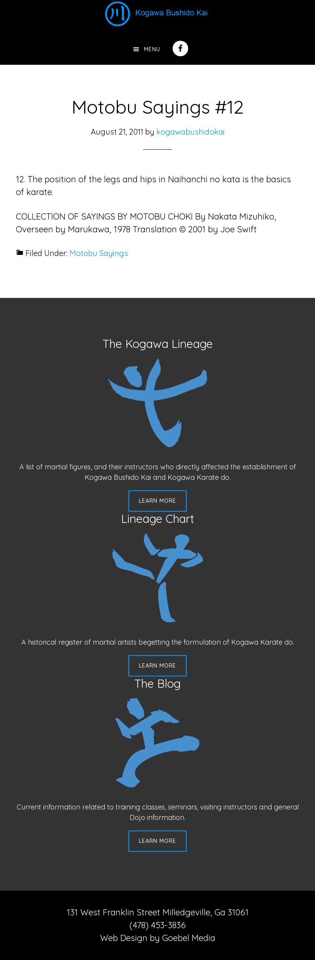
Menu (152, 49)
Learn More (157, 500)
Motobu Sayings (98, 253)
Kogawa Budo (157, 13)
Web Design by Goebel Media (157, 937)
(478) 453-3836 (158, 925)
